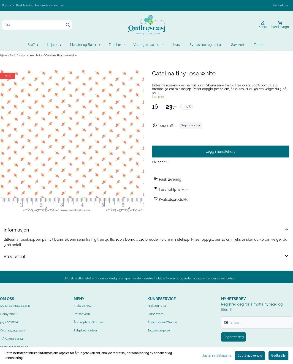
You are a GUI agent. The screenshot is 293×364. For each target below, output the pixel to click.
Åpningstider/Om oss (88, 322)
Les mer (158, 97)
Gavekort (237, 45)
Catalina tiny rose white (60, 55)
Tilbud (258, 45)
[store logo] (146, 25)
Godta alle (278, 355)
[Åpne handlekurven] (280, 25)
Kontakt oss (280, 5)
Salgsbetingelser (85, 330)
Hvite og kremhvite (31, 55)
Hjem (4, 55)
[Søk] (37, 25)
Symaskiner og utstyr (205, 45)
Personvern (82, 314)
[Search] (68, 25)
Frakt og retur (83, 305)
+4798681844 (14, 338)
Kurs (176, 45)
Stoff (13, 55)
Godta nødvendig (250, 355)
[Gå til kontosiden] (263, 25)
